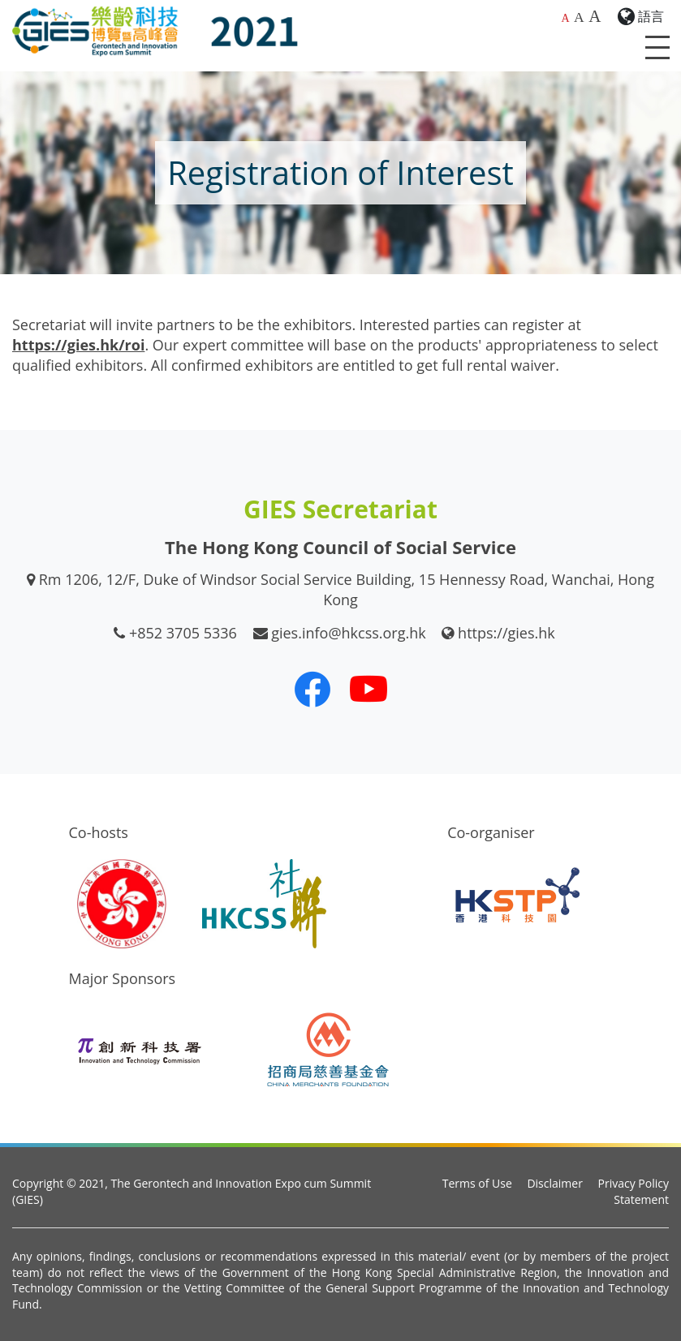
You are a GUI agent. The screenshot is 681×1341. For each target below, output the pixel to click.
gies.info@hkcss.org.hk (348, 633)
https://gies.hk (506, 633)
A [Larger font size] (579, 17)
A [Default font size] (565, 18)
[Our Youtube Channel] (368, 688)
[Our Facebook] (312, 688)
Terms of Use (477, 1183)
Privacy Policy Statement (633, 1191)
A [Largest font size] (594, 16)
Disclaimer (554, 1183)
